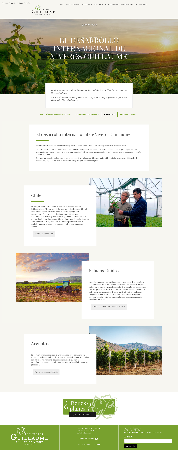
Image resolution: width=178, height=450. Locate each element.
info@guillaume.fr (84, 433)
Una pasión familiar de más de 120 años (55, 114)
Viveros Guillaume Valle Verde (46, 372)
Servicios (98, 5)
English (5, 3)
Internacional (109, 114)
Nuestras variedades (129, 5)
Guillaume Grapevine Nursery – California (108, 306)
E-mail (128, 436)
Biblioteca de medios (128, 114)
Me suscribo (130, 446)
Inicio (62, 5)
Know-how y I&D (111, 5)
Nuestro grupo (72, 5)
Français (12, 3)
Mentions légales (84, 444)
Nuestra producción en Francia (87, 114)
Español (27, 3)
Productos (87, 5)
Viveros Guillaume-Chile (44, 234)
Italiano (20, 3)
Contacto (143, 5)
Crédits (97, 444)
